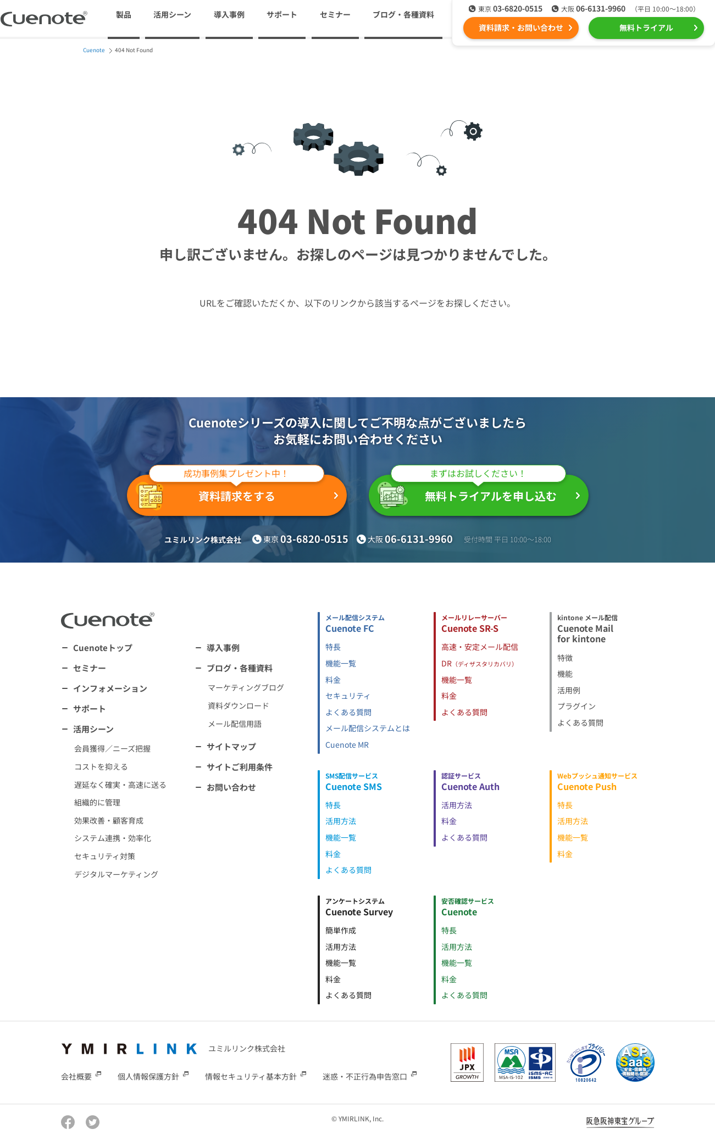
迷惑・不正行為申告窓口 (365, 1076)
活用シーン (93, 729)
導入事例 (229, 14)
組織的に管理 (97, 802)
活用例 (568, 690)
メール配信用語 (235, 723)
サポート (282, 14)
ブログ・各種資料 (240, 668)
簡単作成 (340, 930)
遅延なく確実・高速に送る (120, 784)
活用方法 (340, 820)
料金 (333, 679)
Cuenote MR (347, 744)
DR (479, 663)
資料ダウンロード (238, 705)
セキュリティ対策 (104, 855)
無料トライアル (646, 27)
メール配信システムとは (367, 727)
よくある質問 (348, 712)
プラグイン (576, 705)
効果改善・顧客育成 (108, 820)
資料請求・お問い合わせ (521, 27)
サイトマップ (231, 746)
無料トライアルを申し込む (472, 492)
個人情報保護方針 (148, 1076)
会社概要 (76, 1076)
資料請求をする (230, 492)
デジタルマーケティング (116, 874)
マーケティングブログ (246, 687)
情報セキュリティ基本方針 (251, 1076)
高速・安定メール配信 (479, 646)
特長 (333, 646)
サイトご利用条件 (240, 766)
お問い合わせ (231, 787)
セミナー (335, 14)
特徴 (565, 657)
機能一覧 (340, 663)
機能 (565, 673)
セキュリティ (348, 695)
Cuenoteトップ (102, 647)
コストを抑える (101, 766)
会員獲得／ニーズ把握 (112, 748)
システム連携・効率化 (112, 837)
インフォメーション (110, 688)
